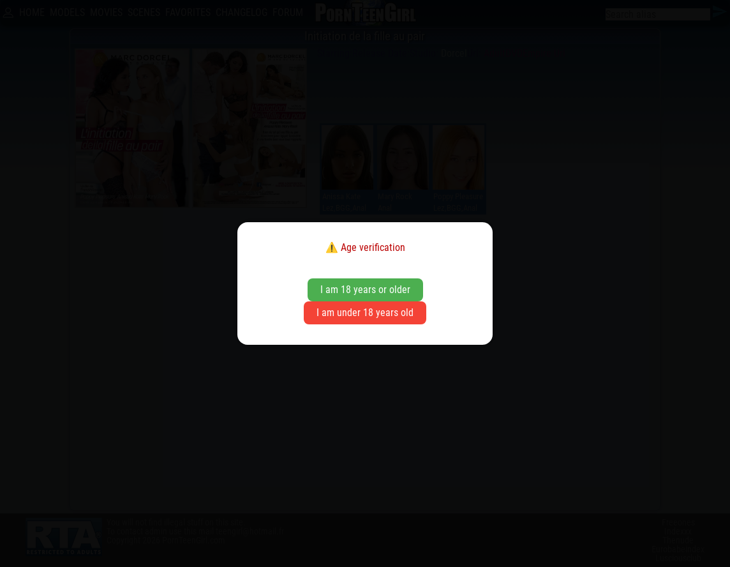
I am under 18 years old (365, 312)
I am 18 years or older (365, 290)
